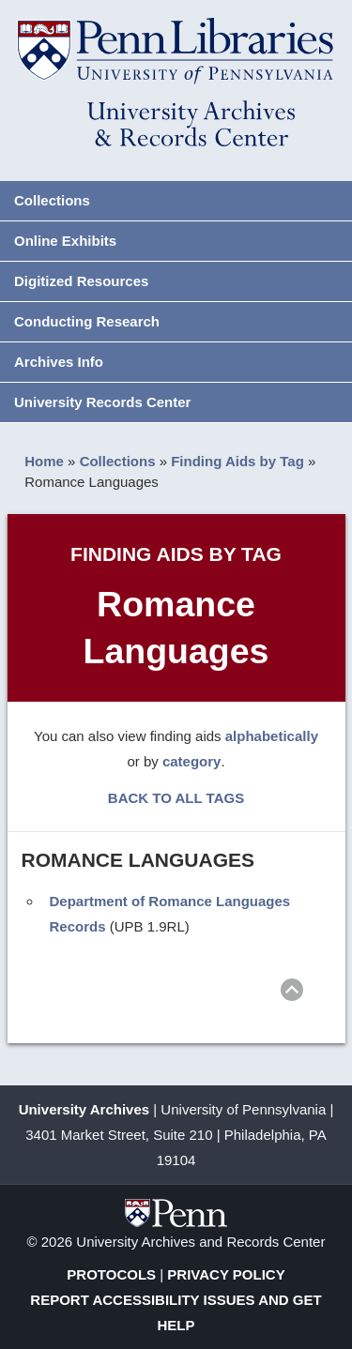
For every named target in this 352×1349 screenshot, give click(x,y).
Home (44, 461)
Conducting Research (87, 321)
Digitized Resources (81, 281)
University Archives (84, 1109)
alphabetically (271, 736)
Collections (52, 200)
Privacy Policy (225, 1274)
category (192, 761)
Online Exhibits (65, 241)
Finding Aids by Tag (237, 461)
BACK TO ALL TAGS (176, 798)
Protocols (111, 1274)
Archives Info (58, 362)
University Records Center (102, 402)
